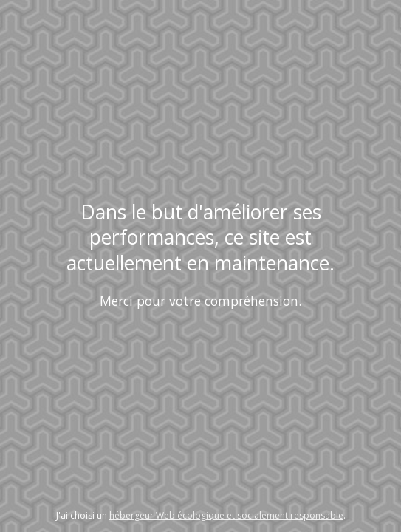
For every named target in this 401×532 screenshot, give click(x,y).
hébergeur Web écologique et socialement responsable (226, 515)
